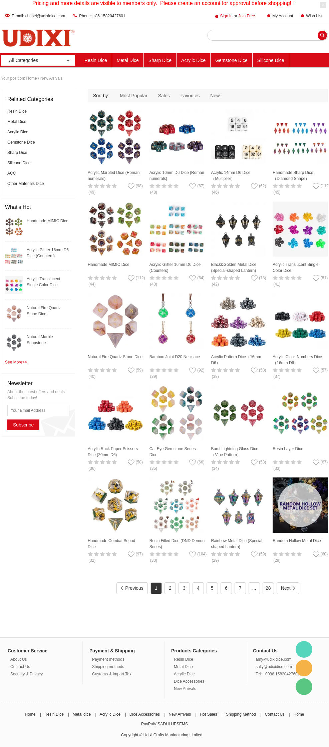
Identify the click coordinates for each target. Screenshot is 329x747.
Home (31, 78)
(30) (153, 560)
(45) (276, 192)
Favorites (190, 95)
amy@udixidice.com (274, 659)
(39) (153, 376)
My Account (282, 16)
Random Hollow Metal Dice (297, 540)
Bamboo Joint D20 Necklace (174, 357)
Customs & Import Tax (111, 674)
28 (268, 588)
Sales (164, 95)
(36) (91, 468)
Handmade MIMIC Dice (47, 221)
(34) (215, 468)
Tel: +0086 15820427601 (278, 674)
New (215, 95)
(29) (215, 560)
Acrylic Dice (193, 60)
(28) (276, 560)
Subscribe (23, 424)
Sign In (226, 16)
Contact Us (20, 666)
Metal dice (81, 714)
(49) (91, 192)
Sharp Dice (160, 60)
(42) (215, 284)
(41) (276, 284)
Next (288, 588)
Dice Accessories (189, 681)
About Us (18, 659)
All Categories (40, 60)
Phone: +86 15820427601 (102, 16)
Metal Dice (128, 60)
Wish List (314, 16)
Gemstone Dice (231, 60)
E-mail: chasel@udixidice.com (38, 16)
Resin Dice (95, 60)
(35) (153, 468)
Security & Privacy (26, 674)
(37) (276, 376)
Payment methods (108, 659)
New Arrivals (185, 688)
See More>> (16, 362)
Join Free (246, 16)
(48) (153, 192)
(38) (215, 376)
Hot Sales (208, 714)
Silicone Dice (270, 60)
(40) (91, 376)
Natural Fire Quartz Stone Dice (115, 357)
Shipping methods (108, 666)
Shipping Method (241, 714)
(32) (91, 560)
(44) (91, 284)
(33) (276, 468)
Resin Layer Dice (288, 448)
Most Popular (133, 95)
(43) (153, 284)
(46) (215, 192)
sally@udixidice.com (274, 666)
